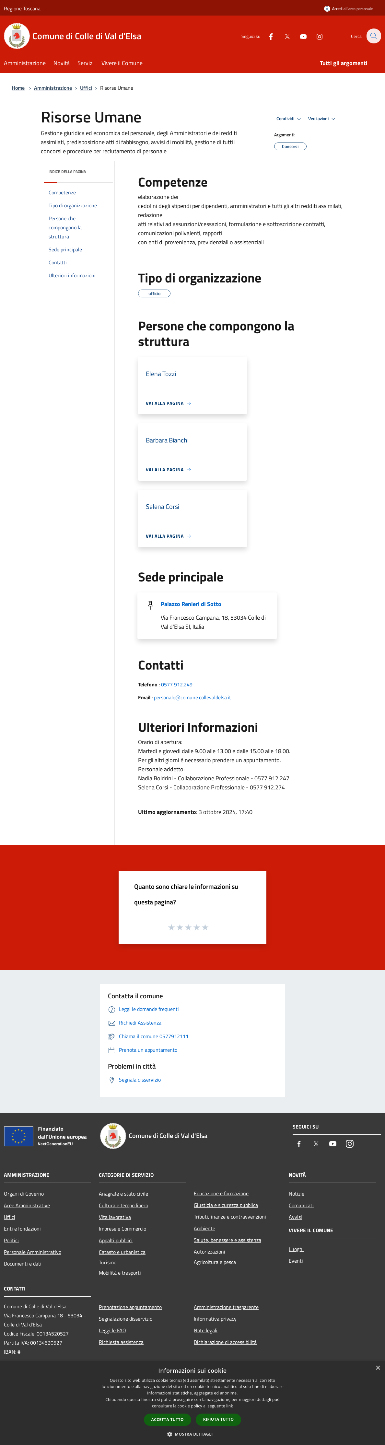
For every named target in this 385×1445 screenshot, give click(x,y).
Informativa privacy (215, 1319)
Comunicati (301, 1205)
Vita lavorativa (115, 1217)
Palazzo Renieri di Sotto (191, 604)
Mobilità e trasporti (120, 1273)
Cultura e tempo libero (123, 1205)
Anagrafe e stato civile (123, 1194)
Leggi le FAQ (112, 1330)
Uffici (86, 88)
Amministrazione (53, 88)
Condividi (289, 119)
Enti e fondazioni (22, 1229)
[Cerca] (373, 36)
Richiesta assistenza (121, 1342)
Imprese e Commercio (122, 1229)
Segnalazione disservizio (125, 1319)
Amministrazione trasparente (226, 1307)
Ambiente (204, 1228)
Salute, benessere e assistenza (227, 1240)
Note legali (205, 1330)
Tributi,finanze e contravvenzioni (230, 1217)
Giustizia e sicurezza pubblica (226, 1205)
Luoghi (296, 1249)
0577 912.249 (176, 684)
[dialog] (192, 1403)
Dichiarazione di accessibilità (225, 1342)
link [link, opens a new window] (229, 1406)
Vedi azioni (322, 119)
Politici (11, 1240)
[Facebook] (267, 35)
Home (18, 88)
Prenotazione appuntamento (130, 1307)
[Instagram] (315, 35)
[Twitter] (283, 35)
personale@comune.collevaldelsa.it (192, 697)
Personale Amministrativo (32, 1252)
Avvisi (295, 1217)
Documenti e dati (22, 1263)
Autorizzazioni (209, 1252)
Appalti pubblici (116, 1240)
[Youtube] (299, 35)
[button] (192, 1434)
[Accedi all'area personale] (348, 8)
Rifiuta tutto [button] (218, 1419)
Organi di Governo (24, 1194)
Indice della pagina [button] (67, 171)
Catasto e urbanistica (122, 1252)
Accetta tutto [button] (167, 1419)
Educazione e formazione (221, 1193)
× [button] (377, 1368)
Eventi (296, 1261)
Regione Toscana (22, 8)
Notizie (296, 1194)
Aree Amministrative (27, 1205)
